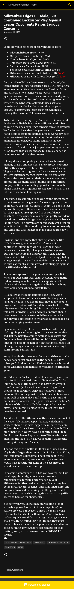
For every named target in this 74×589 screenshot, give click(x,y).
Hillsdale (39, 543)
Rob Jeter (10, 547)
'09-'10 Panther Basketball (18, 543)
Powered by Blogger (37, 584)
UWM (20, 547)
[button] (5, 38)
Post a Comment (14, 570)
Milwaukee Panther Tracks (22, 4)
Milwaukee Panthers (58, 543)
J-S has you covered (45, 472)
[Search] (70, 4)
